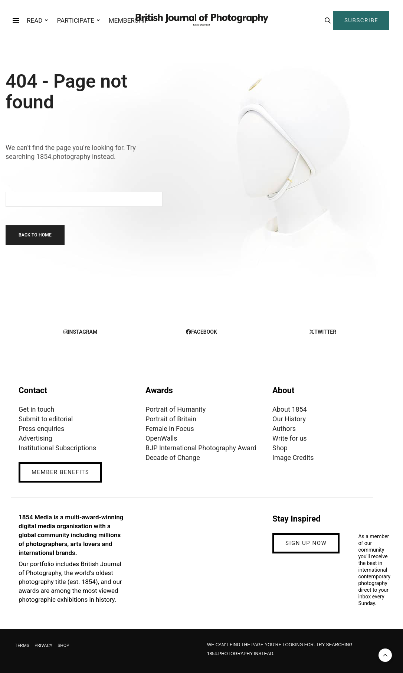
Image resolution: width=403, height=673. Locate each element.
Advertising (35, 438)
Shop (280, 448)
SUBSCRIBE (361, 20)
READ (34, 20)
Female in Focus (169, 428)
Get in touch (36, 409)
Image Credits (293, 457)
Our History (289, 419)
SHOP (63, 645)
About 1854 (289, 409)
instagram (80, 332)
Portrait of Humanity (175, 409)
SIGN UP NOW (306, 543)
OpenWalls (161, 438)
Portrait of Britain (170, 419)
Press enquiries (41, 428)
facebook (201, 332)
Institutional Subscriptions (57, 448)
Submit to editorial (46, 419)
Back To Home (35, 235)
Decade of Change (172, 457)
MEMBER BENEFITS (60, 472)
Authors (284, 428)
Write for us (289, 438)
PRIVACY (43, 645)
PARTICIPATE (75, 20)
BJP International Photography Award (200, 448)
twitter (322, 332)
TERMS (22, 645)
